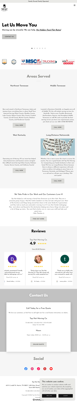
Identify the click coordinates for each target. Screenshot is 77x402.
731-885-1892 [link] (29, 318)
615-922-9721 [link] (38, 318)
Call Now (58, 127)
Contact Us (9, 36)
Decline (49, 395)
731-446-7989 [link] (40, 320)
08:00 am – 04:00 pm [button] (41, 331)
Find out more (38, 219)
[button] (31, 48)
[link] (4, 5)
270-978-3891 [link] (48, 318)
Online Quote (38, 340)
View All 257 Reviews (38, 249)
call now (19, 125)
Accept (65, 395)
